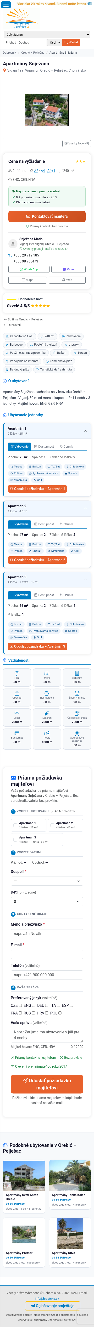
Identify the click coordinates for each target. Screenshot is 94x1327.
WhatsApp (29, 269)
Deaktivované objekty (19, 1314)
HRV (42, 1013)
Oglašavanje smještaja (52, 1306)
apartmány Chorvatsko (48, 1319)
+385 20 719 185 (23, 255)
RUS (29, 1013)
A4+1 (51, 171)
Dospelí (18, 871)
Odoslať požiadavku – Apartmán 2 (37, 560)
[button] (47, 303)
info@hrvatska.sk (47, 1298)
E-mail (17, 945)
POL (55, 1013)
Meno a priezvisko (28, 924)
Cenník (66, 446)
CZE (16, 1005)
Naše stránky (42, 1314)
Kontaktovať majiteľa (47, 216)
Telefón (25, 965)
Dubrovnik (9, 52)
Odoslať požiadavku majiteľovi (47, 1084)
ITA (55, 1005)
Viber (68, 269)
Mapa (27, 280)
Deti (23, 892)
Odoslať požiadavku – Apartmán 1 (37, 489)
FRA (16, 1013)
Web (67, 280)
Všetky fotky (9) (77, 143)
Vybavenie (19, 446)
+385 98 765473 (23, 261)
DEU (42, 1005)
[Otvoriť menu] (6, 4)
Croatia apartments (63, 1314)
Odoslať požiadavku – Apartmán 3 (37, 646)
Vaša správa (29, 1022)
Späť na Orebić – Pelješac (23, 319)
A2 (36, 171)
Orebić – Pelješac (32, 52)
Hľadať (71, 42)
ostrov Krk (70, 1319)
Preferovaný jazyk (34, 998)
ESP (67, 1005)
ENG (29, 1005)
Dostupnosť (44, 446)
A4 (43, 171)
